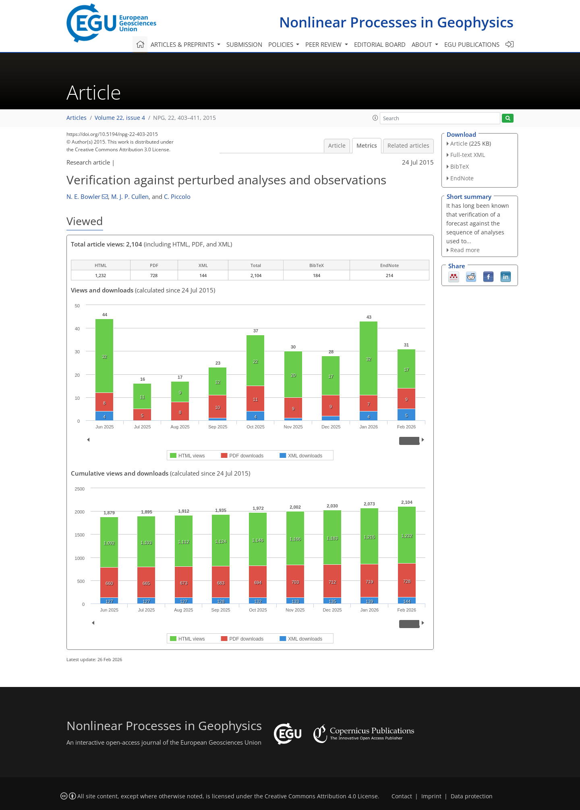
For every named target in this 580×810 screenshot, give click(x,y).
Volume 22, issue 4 (120, 117)
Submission (244, 44)
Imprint (431, 796)
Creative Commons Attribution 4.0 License (321, 796)
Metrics (366, 145)
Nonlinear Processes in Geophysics (396, 22)
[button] (375, 117)
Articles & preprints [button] (183, 44)
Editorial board (380, 44)
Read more (465, 250)
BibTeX (459, 166)
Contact (402, 796)
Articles (76, 117)
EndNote (462, 178)
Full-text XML (467, 155)
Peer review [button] (324, 44)
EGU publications (471, 44)
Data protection (472, 796)
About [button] (422, 44)
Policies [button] (281, 44)
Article (337, 145)
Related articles (408, 145)
